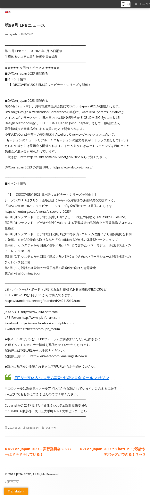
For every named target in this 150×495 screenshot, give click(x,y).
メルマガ (51, 427)
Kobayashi (11, 34)
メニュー (144, 4)
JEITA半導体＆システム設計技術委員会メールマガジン (61, 377)
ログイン (13, 482)
